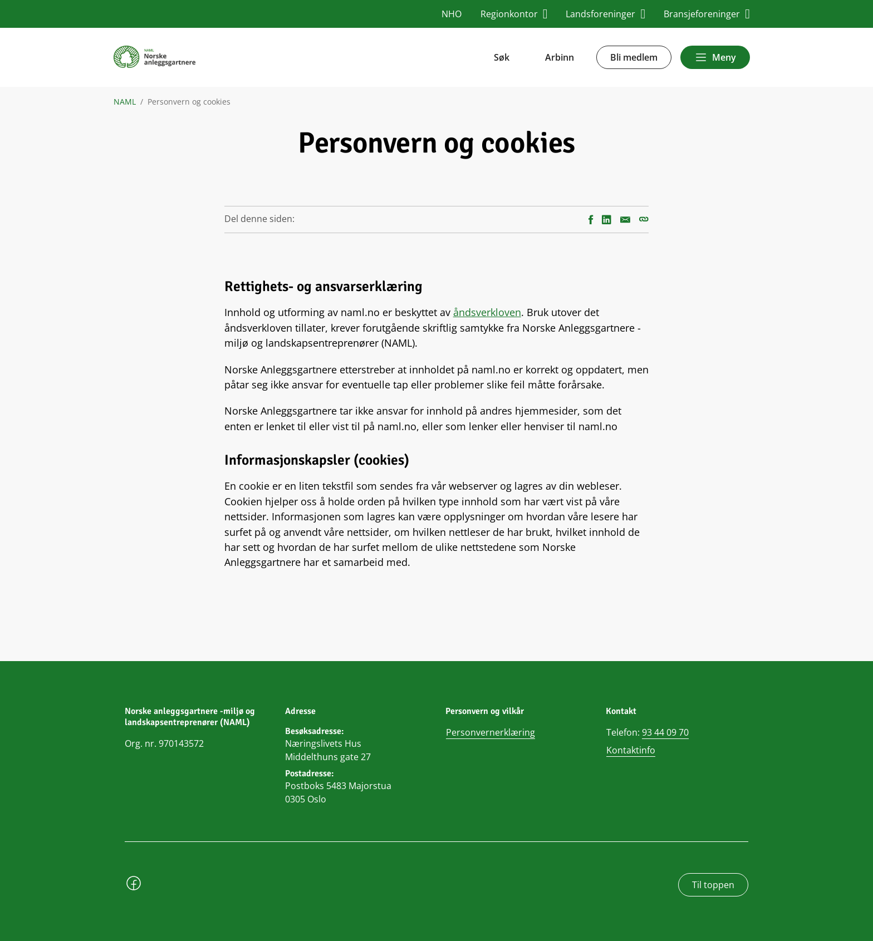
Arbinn (559, 57)
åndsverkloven (487, 312)
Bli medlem (634, 57)
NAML (125, 102)
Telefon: (647, 732)
